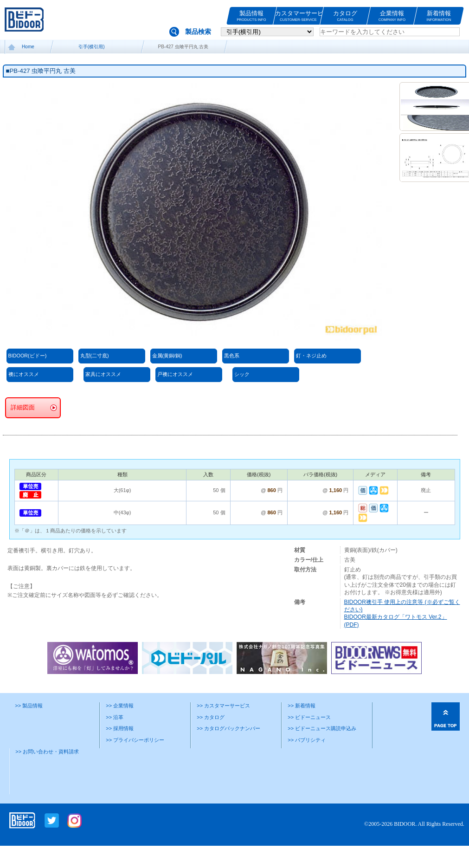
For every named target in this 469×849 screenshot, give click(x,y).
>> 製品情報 (29, 705)
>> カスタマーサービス (223, 705)
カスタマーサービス (298, 16)
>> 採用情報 (120, 728)
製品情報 (251, 16)
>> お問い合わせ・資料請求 (47, 751)
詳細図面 (23, 407)
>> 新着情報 (301, 705)
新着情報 (439, 16)
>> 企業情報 (120, 705)
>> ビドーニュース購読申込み (322, 728)
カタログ (345, 16)
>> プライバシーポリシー (135, 740)
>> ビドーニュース (309, 717)
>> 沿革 (114, 717)
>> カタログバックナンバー (228, 728)
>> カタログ (211, 717)
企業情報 (392, 16)
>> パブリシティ (307, 740)
